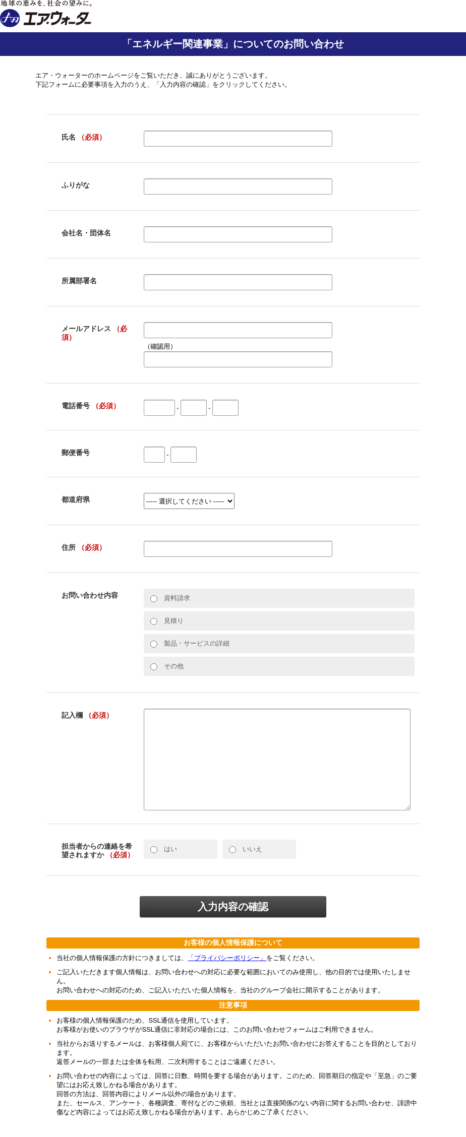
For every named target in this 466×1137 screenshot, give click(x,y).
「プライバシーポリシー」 (227, 958)
